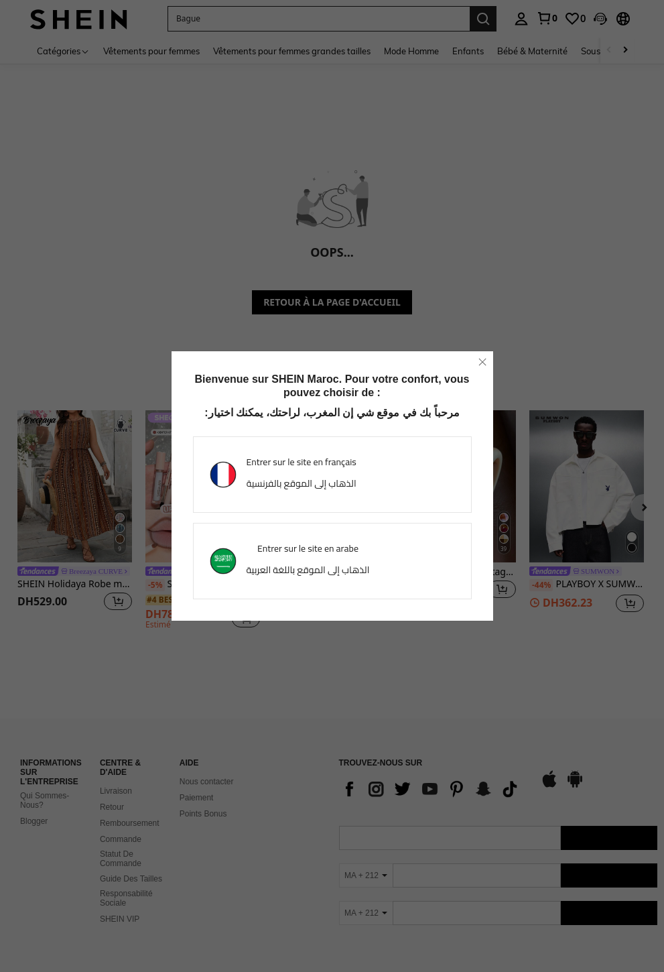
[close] (482, 362)
